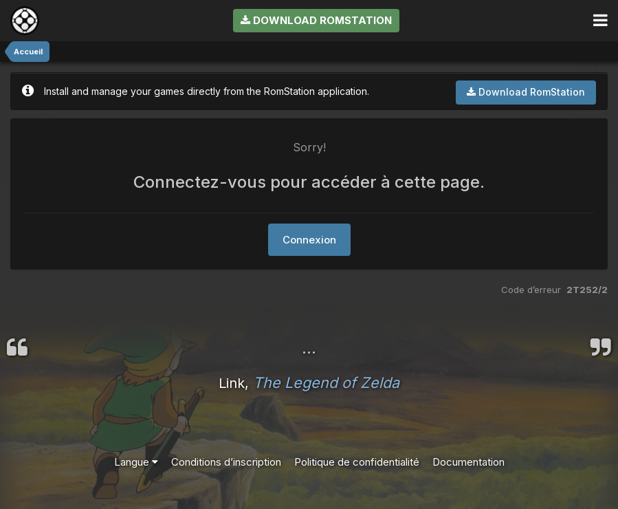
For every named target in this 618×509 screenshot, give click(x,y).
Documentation (468, 461)
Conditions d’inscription (226, 461)
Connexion (309, 239)
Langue (136, 461)
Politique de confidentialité (356, 461)
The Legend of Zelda (326, 382)
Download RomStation (316, 20)
